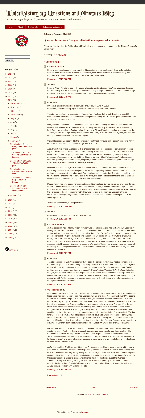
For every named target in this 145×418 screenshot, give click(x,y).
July (12, 122)
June (13, 126)
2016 (10, 100)
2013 (10, 207)
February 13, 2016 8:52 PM (59, 284)
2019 (10, 89)
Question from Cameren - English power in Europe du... (21, 179)
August (14, 118)
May (13, 130)
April (13, 133)
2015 (10, 200)
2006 (10, 234)
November (15, 107)
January (14, 195)
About (20, 27)
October (14, 111)
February (15, 141)
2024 (10, 74)
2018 (10, 92)
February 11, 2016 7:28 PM (59, 79)
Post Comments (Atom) (98, 394)
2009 (10, 222)
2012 (10, 211)
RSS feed (11, 250)
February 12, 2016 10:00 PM (59, 206)
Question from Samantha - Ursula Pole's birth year (20, 163)
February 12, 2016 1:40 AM (59, 97)
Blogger (84, 412)
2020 (10, 85)
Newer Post (51, 387)
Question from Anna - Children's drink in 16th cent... (21, 171)
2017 (10, 96)
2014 (10, 204)
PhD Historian (53, 66)
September (15, 114)
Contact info (33, 27)
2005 (10, 237)
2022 (10, 77)
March (13, 137)
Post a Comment (54, 375)
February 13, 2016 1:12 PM (59, 219)
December (15, 103)
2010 (10, 219)
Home (10, 27)
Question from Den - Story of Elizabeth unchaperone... (18, 188)
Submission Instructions (52, 27)
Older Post (133, 387)
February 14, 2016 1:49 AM (59, 369)
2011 (10, 215)
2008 (10, 226)
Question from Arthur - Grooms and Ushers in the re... (20, 154)
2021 (10, 81)
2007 (10, 230)
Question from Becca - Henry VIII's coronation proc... (21, 146)
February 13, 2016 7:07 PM (59, 253)
